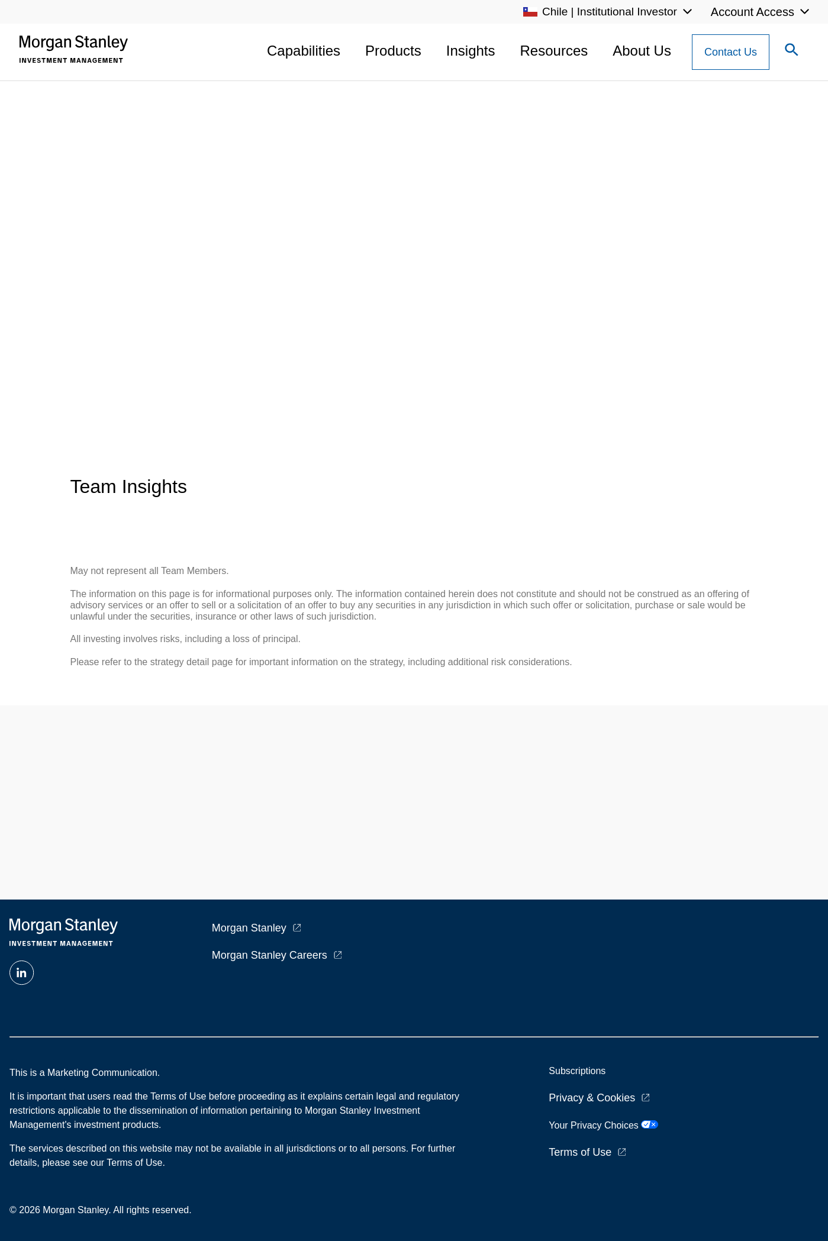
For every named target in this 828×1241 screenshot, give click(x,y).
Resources (554, 51)
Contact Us (730, 52)
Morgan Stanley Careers (269, 955)
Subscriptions (577, 1071)
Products (393, 51)
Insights (470, 51)
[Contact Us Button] (730, 52)
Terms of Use (580, 1152)
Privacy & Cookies (592, 1098)
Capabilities (303, 51)
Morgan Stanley (249, 928)
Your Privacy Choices (603, 1125)
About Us (642, 51)
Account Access (752, 11)
